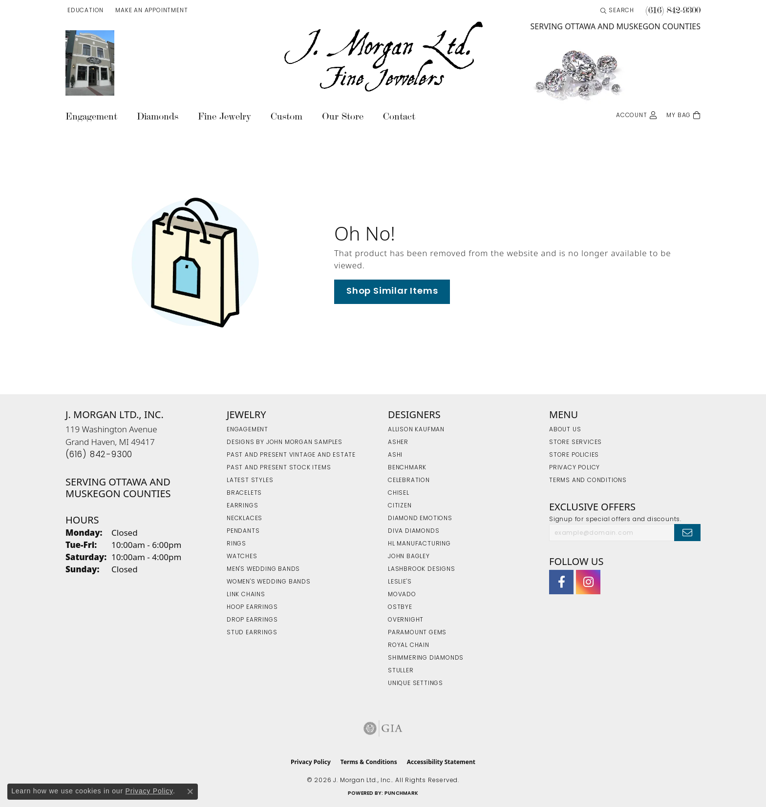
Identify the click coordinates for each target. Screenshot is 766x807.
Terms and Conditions (588, 481)
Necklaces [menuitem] (244, 519)
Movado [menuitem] (402, 595)
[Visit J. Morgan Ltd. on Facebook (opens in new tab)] (561, 582)
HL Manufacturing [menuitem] (419, 544)
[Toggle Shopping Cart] (683, 114)
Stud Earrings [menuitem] (252, 633)
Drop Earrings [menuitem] (252, 620)
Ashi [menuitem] (395, 455)
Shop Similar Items (392, 291)
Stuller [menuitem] (401, 671)
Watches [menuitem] (242, 557)
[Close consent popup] (190, 791)
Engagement (91, 116)
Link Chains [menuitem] (246, 595)
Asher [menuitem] (398, 442)
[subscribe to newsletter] (687, 532)
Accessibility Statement (441, 762)
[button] (84, 10)
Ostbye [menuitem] (400, 607)
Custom (286, 116)
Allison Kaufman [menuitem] (416, 430)
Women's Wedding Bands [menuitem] (269, 582)
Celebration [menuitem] (409, 481)
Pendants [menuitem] (243, 531)
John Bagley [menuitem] (409, 557)
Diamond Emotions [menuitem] (420, 519)
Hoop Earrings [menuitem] (252, 607)
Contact (399, 116)
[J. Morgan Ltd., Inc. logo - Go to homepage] (383, 57)
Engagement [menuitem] (247, 430)
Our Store (342, 116)
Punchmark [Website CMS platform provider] (401, 793)
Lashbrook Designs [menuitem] (421, 569)
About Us (565, 430)
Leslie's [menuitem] (399, 582)
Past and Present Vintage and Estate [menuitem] (291, 455)
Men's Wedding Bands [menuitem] (263, 569)
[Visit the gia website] (383, 728)
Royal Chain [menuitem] (408, 645)
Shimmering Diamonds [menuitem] (426, 658)
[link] (150, 10)
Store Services (575, 442)
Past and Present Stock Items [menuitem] (279, 468)
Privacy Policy (574, 468)
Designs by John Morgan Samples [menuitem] (284, 442)
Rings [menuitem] (236, 544)
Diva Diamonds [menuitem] (413, 531)
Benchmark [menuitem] (407, 468)
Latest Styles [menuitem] (250, 481)
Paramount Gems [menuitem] (417, 633)
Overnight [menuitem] (406, 620)
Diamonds (157, 116)
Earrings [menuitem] (242, 506)
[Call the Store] (98, 455)
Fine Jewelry (224, 116)
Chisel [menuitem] (398, 493)
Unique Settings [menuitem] (415, 683)
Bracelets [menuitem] (244, 493)
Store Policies (574, 455)
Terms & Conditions (368, 762)
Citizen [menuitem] (400, 506)
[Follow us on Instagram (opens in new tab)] (588, 582)
